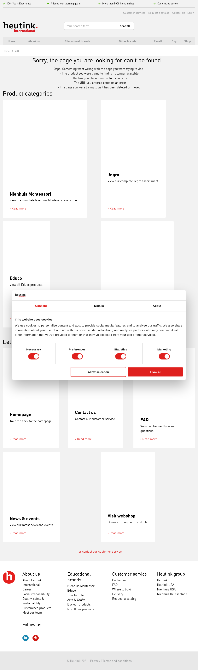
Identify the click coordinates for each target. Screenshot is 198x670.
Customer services (134, 12)
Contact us (178, 12)
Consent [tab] (41, 305)
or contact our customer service (100, 551)
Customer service (129, 574)
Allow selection (98, 371)
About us (31, 574)
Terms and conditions (117, 661)
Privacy (95, 661)
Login (190, 12)
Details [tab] (99, 305)
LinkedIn (25, 638)
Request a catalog (158, 12)
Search (125, 26)
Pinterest (35, 638)
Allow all (155, 371)
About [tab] (157, 305)
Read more (19, 208)
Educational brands (79, 577)
